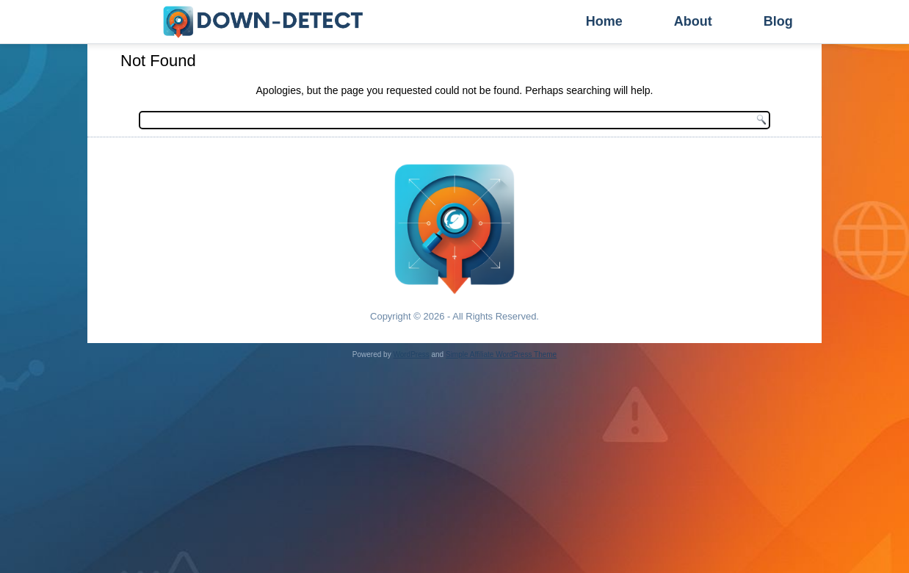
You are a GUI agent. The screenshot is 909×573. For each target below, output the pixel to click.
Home (604, 21)
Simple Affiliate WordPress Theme (501, 354)
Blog (778, 21)
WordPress (411, 354)
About (693, 21)
